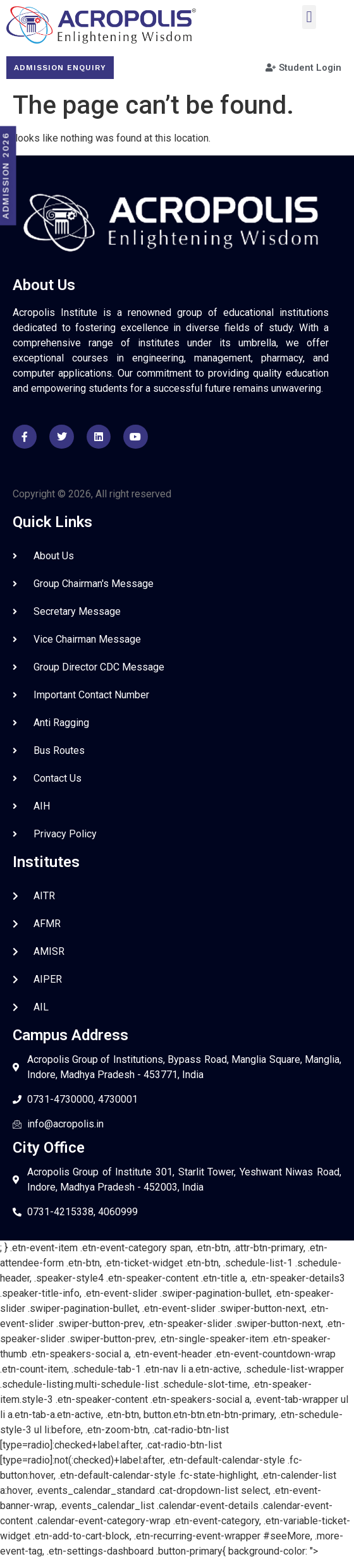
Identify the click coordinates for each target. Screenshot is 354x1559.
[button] (309, 17)
